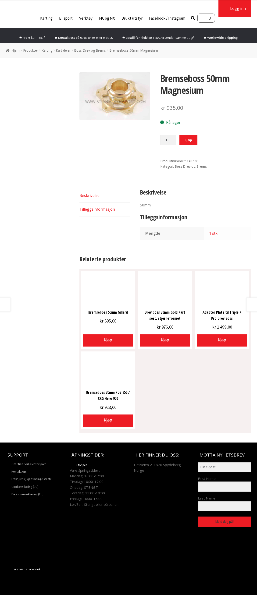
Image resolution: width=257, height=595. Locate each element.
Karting (46, 18)
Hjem (15, 50)
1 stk (213, 233)
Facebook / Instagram (167, 18)
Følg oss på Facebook (23, 569)
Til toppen (78, 465)
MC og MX (107, 18)
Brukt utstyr (132, 18)
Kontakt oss (18, 472)
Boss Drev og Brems (90, 50)
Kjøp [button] (108, 340)
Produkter (30, 50)
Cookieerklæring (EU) (24, 487)
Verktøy (86, 18)
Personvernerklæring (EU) (27, 494)
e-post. (108, 37)
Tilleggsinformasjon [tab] (97, 209)
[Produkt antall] (168, 140)
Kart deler (63, 50)
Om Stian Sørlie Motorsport (28, 464)
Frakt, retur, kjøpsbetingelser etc (31, 479)
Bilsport (66, 18)
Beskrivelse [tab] (89, 195)
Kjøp (188, 140)
